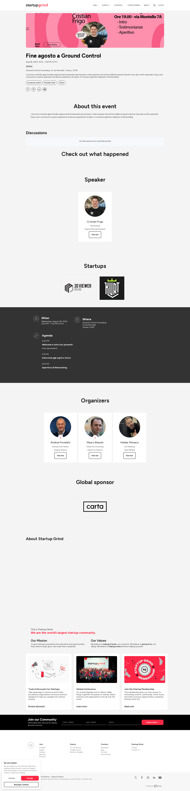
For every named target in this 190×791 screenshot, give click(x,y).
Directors (42, 756)
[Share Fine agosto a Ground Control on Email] (45, 89)
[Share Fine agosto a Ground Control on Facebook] (28, 89)
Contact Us (135, 750)
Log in (160, 5)
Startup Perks (134, 5)
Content (118, 5)
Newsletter (104, 747)
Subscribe (151, 722)
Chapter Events (75, 750)
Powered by (154, 786)
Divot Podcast (105, 754)
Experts (41, 750)
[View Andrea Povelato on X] (60, 438)
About (147, 5)
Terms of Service (44, 777)
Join (95, 5)
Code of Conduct (57, 777)
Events (105, 5)
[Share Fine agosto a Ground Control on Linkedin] (39, 89)
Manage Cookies (21, 784)
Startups (42, 752)
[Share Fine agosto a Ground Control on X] (34, 89)
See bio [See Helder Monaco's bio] (129, 455)
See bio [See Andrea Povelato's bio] (60, 455)
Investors (42, 747)
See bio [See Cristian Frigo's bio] (95, 234)
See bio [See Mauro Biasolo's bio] (95, 455)
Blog (102, 750)
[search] (154, 5)
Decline (12, 778)
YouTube (104, 752)
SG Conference (75, 747)
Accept (30, 778)
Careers (134, 747)
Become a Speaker (76, 752)
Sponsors (42, 754)
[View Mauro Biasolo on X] (95, 438)
